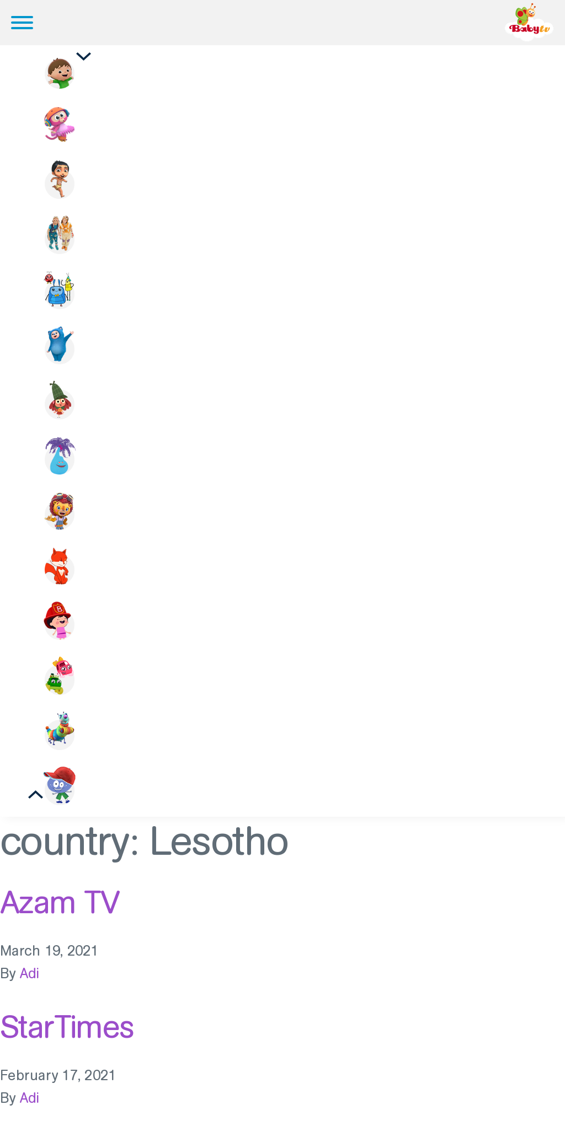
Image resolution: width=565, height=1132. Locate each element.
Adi (30, 974)
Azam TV (59, 902)
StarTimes (67, 1027)
